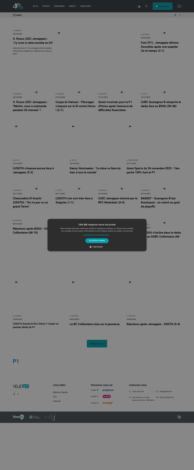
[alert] (97, 235)
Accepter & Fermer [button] (97, 241)
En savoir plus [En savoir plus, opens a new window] (128, 231)
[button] (97, 235)
